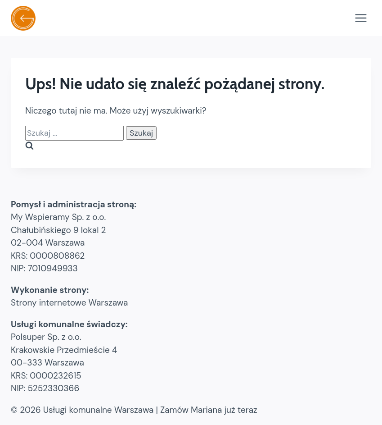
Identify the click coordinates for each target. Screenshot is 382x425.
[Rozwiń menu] (360, 18)
